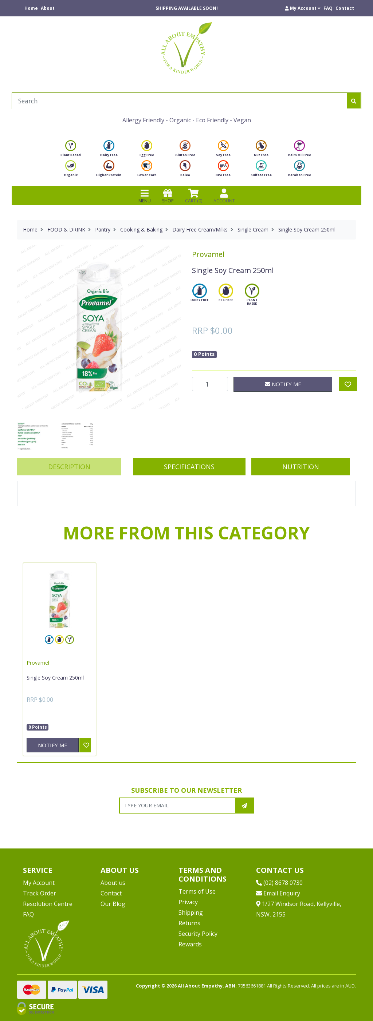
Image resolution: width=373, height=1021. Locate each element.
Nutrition (300, 466)
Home (31, 8)
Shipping (190, 913)
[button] (302, 8)
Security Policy (197, 934)
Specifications (189, 466)
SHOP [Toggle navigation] (168, 196)
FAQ (328, 8)
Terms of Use (197, 891)
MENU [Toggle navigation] (144, 196)
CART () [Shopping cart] (193, 196)
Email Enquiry (278, 893)
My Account (39, 883)
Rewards (190, 944)
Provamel (208, 254)
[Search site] (353, 101)
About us (113, 883)
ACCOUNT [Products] (224, 196)
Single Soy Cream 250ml (55, 677)
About (48, 8)
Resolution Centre (47, 904)
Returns (189, 923)
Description (69, 466)
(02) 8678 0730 (279, 883)
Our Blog (113, 904)
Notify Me (283, 384)
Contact (344, 8)
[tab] (69, 466)
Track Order (39, 893)
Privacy (188, 902)
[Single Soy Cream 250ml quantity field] (210, 384)
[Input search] (179, 101)
